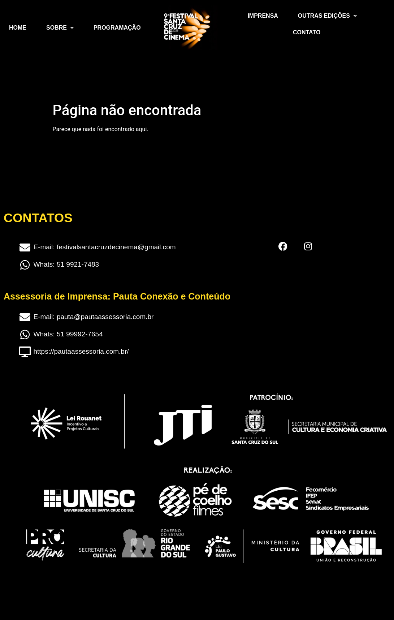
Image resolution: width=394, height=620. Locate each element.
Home (17, 28)
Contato (306, 32)
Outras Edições (327, 16)
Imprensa (262, 16)
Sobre (60, 28)
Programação (117, 28)
